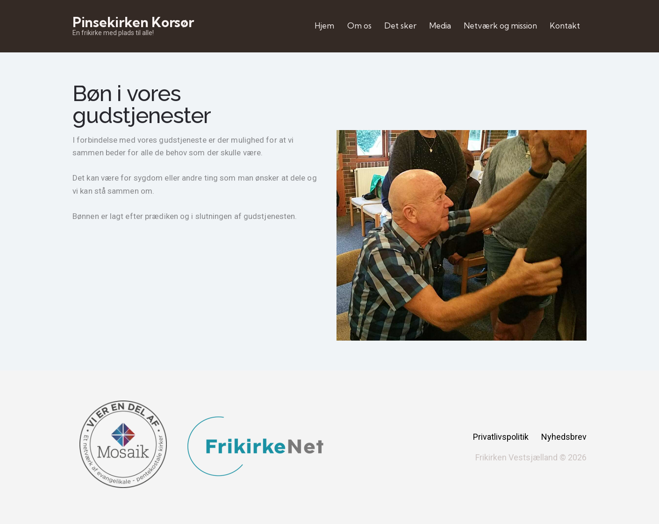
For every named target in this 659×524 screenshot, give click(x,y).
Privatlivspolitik (501, 437)
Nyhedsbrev (564, 437)
